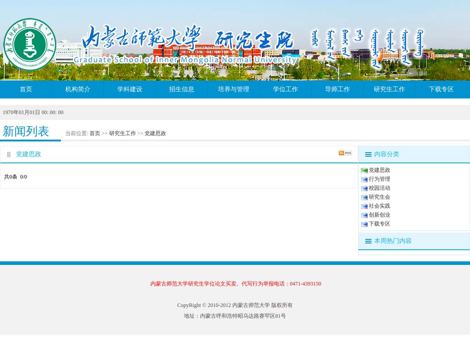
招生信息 (181, 89)
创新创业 (379, 215)
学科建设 (129, 89)
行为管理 (379, 179)
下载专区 (441, 89)
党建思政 (155, 133)
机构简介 (77, 89)
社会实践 (379, 206)
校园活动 (379, 188)
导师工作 (337, 89)
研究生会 (379, 197)
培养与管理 (233, 89)
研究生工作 (389, 89)
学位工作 (285, 89)
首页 (26, 89)
